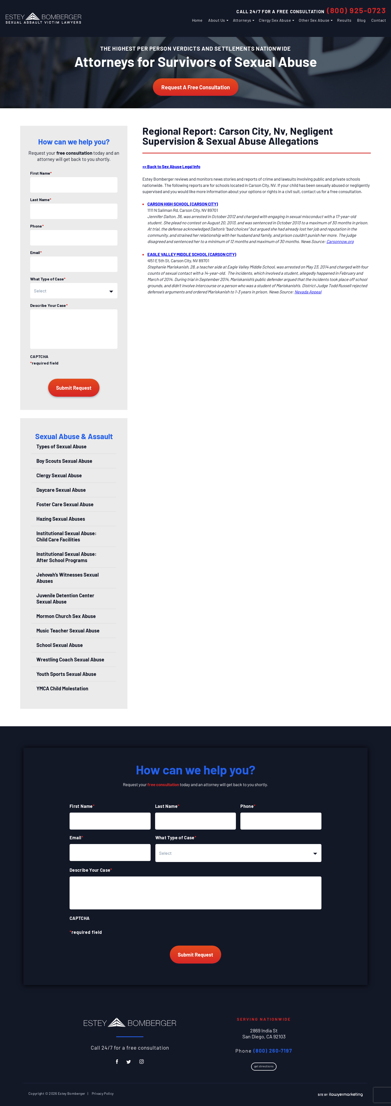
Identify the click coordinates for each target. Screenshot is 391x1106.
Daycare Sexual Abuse (61, 490)
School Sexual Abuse (59, 645)
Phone (37, 226)
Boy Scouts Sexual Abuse (64, 461)
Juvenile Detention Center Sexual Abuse (65, 598)
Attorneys (242, 20)
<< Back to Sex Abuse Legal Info (171, 166)
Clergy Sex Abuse (275, 20)
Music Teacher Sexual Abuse (67, 630)
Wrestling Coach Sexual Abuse (70, 659)
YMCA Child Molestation (62, 688)
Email (36, 252)
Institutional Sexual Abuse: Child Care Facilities (66, 536)
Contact (378, 20)
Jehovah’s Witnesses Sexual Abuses (67, 578)
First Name (41, 173)
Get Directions (264, 1066)
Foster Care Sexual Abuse (65, 504)
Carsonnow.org (340, 241)
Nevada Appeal (307, 291)
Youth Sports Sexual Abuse (66, 674)
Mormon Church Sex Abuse (66, 616)
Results (344, 20)
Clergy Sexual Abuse (59, 475)
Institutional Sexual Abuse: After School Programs (66, 557)
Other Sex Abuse (314, 20)
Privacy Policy (103, 1093)
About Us (216, 20)
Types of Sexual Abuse (61, 446)
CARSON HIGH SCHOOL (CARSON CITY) (182, 203)
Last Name (40, 200)
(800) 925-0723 (356, 10)
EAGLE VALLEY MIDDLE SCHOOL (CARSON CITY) (191, 254)
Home (197, 20)
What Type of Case (48, 279)
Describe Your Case (49, 305)
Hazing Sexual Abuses (60, 519)
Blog (361, 20)
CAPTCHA (39, 357)
